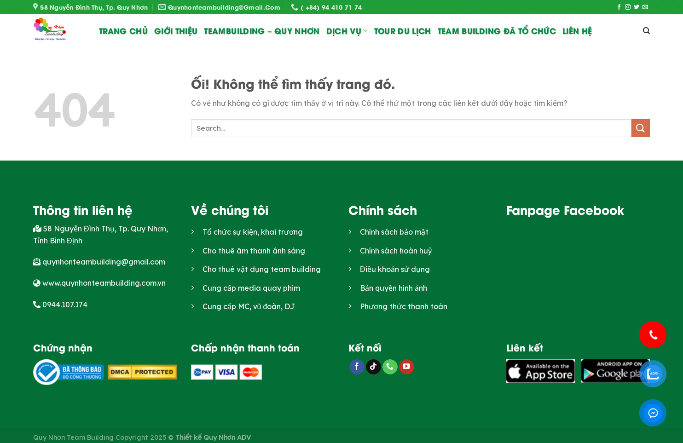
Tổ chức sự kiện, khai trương (253, 231)
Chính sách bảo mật (394, 231)
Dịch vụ (347, 30)
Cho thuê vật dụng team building (262, 269)
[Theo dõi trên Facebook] (619, 7)
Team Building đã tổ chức (497, 30)
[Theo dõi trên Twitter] (636, 7)
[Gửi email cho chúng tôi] (645, 7)
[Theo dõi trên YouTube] (406, 367)
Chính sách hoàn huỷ (396, 250)
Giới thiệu (175, 30)
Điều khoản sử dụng (395, 269)
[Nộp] (640, 128)
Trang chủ (123, 30)
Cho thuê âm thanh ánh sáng (254, 250)
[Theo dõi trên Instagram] (628, 7)
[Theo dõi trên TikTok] (373, 367)
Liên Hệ (577, 30)
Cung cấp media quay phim (251, 288)
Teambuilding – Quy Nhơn (261, 30)
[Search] (646, 31)
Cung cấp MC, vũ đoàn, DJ (249, 306)
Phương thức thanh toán (403, 306)
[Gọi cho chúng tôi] (390, 367)
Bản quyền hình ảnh (393, 288)
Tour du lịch (402, 30)
